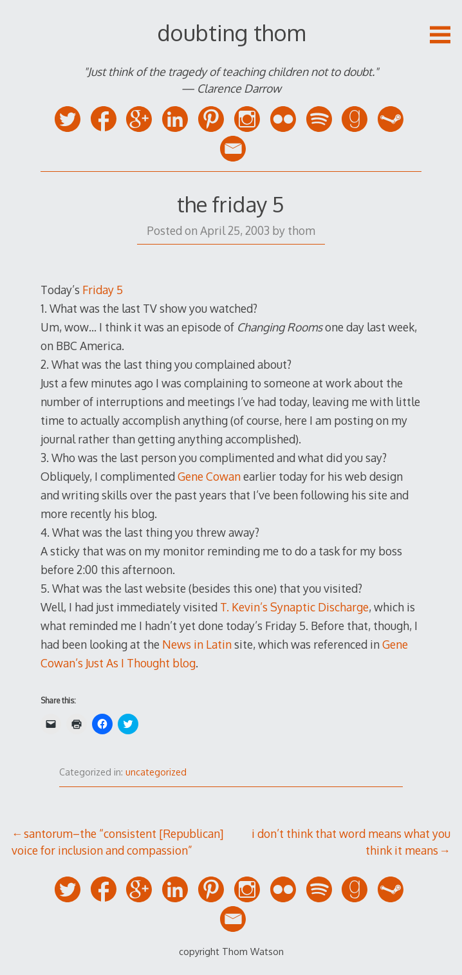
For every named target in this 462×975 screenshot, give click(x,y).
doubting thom (231, 32)
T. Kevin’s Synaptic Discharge (294, 607)
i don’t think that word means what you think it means (351, 841)
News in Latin (197, 644)
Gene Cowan (209, 476)
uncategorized (156, 771)
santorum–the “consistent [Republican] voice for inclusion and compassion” (117, 841)
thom (301, 230)
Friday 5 (102, 290)
